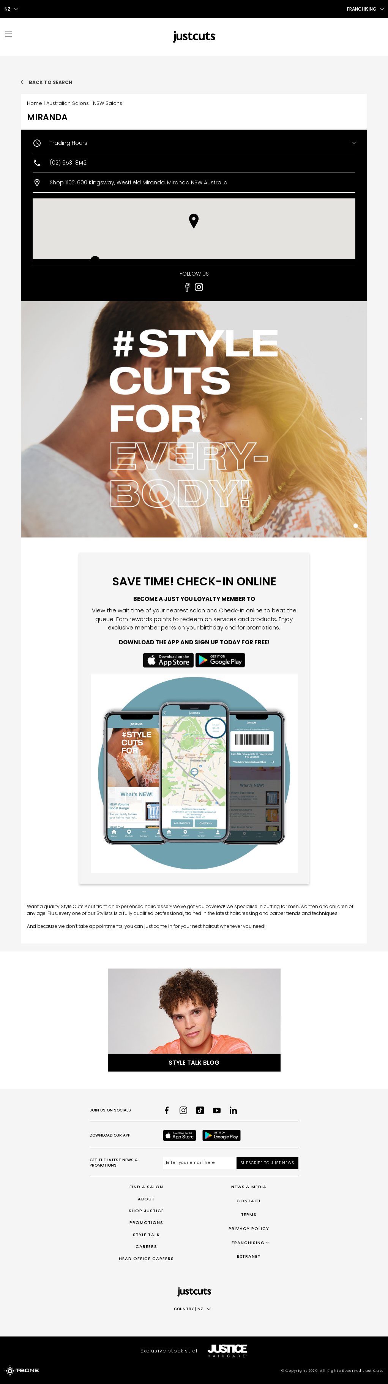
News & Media (249, 1187)
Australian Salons (67, 103)
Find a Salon (146, 1187)
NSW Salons (107, 103)
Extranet (249, 1256)
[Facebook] (166, 1110)
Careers (146, 1246)
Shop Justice (146, 1211)
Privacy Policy (249, 1228)
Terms (249, 1214)
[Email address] (200, 1163)
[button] (194, 221)
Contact (249, 1201)
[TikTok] (200, 1110)
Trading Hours (68, 143)
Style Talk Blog (194, 1063)
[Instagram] (183, 1110)
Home (34, 103)
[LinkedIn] (233, 1110)
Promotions (146, 1222)
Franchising (248, 1243)
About (146, 1199)
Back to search (50, 82)
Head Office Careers (146, 1259)
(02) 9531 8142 (68, 162)
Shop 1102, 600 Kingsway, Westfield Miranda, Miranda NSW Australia (138, 182)
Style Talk (146, 1235)
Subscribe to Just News (267, 1163)
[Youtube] (217, 1110)
